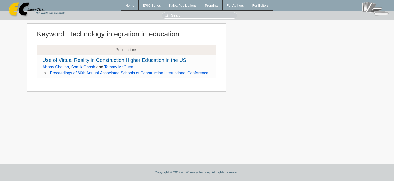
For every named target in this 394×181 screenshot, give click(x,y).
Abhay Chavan (55, 67)
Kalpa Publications (183, 5)
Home (129, 5)
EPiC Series (152, 5)
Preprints (211, 5)
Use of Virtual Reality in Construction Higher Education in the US (114, 60)
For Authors (235, 5)
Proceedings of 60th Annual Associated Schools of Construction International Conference (129, 73)
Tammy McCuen (118, 67)
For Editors (260, 5)
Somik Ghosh (83, 67)
